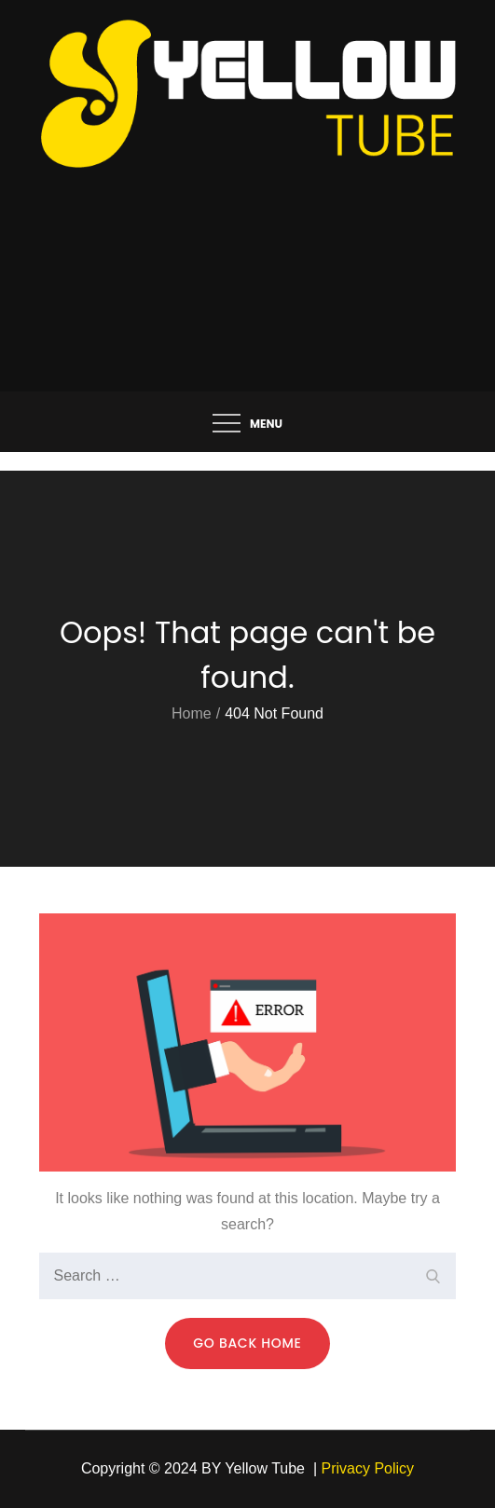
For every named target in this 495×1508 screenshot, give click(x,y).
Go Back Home (247, 1343)
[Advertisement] (248, 251)
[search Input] (248, 1276)
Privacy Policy (368, 1468)
